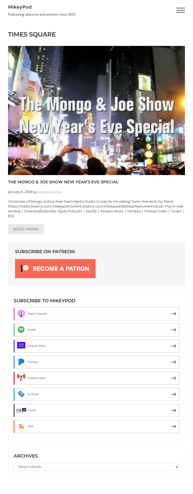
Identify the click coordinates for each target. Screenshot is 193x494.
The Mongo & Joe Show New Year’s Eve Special (63, 181)
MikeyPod (20, 7)
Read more (28, 230)
